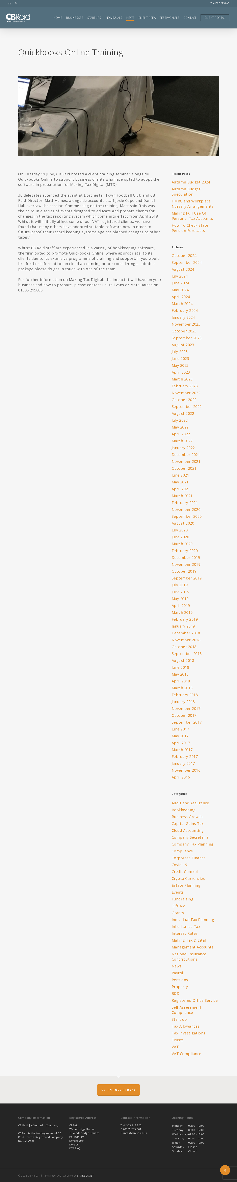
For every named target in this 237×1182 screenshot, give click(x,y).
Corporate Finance (189, 857)
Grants (178, 912)
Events (178, 892)
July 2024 (180, 276)
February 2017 (185, 756)
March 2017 (182, 749)
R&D (176, 993)
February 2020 (185, 550)
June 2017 (180, 729)
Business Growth (187, 816)
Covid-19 (179, 864)
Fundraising (182, 899)
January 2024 (183, 317)
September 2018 (187, 653)
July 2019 (180, 585)
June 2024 (180, 283)
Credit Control (185, 871)
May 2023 (180, 365)
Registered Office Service (195, 1000)
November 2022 (186, 392)
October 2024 (184, 255)
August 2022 (183, 413)
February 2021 (185, 502)
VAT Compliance (186, 1053)
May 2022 (180, 427)
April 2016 (181, 777)
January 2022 (183, 447)
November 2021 (186, 461)
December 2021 (186, 454)
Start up (179, 1019)
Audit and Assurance (190, 803)
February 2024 (185, 310)
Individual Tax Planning (193, 919)
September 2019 (187, 578)
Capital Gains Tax (188, 823)
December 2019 (186, 557)
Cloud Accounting (188, 830)
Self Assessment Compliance (187, 1010)
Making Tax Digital (189, 940)
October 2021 (184, 468)
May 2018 (180, 674)
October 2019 (184, 571)
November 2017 (186, 708)
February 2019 (185, 619)
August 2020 (183, 523)
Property (180, 986)
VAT (175, 1046)
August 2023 (183, 344)
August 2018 (183, 660)
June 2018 (180, 667)
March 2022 (182, 440)
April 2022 (181, 434)
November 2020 (186, 509)
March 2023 (182, 379)
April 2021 (181, 488)
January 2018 (183, 701)
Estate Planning (186, 885)
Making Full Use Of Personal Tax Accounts (192, 216)
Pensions (180, 979)
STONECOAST (85, 1175)
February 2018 (185, 694)
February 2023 (185, 386)
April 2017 (181, 742)
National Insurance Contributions (189, 956)
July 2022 (180, 420)
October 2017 (184, 715)
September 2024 (187, 262)
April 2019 (181, 605)
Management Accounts (193, 947)
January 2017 (183, 763)
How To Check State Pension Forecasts (190, 228)
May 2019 (180, 598)
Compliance (182, 851)
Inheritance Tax (186, 926)
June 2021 (180, 475)
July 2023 (180, 351)
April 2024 (181, 296)
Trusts (178, 1039)
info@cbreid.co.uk (135, 1133)
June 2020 (180, 536)
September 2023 (187, 337)
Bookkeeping (184, 809)
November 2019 (186, 564)
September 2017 (187, 722)
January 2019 (183, 626)
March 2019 (182, 612)
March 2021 (182, 495)
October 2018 (184, 646)
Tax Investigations (188, 1033)
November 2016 (186, 770)
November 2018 (186, 639)
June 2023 (180, 358)
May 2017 (180, 736)
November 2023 (186, 324)
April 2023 (181, 372)
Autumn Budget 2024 (191, 182)
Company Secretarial (191, 837)
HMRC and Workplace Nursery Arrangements (193, 204)
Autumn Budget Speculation (186, 192)
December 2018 (186, 633)
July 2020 (180, 530)
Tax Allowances (186, 1026)
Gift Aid (179, 905)
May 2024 (180, 289)
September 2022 (187, 406)
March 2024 (182, 303)
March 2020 (182, 543)
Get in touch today (118, 1090)
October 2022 (184, 399)
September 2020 (187, 516)
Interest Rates (185, 933)
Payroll (178, 972)
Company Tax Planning (192, 844)
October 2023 (184, 331)
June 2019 (180, 591)
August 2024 (183, 269)
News (177, 966)
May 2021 (180, 482)
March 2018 (182, 687)
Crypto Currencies (188, 878)
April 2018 (181, 681)
